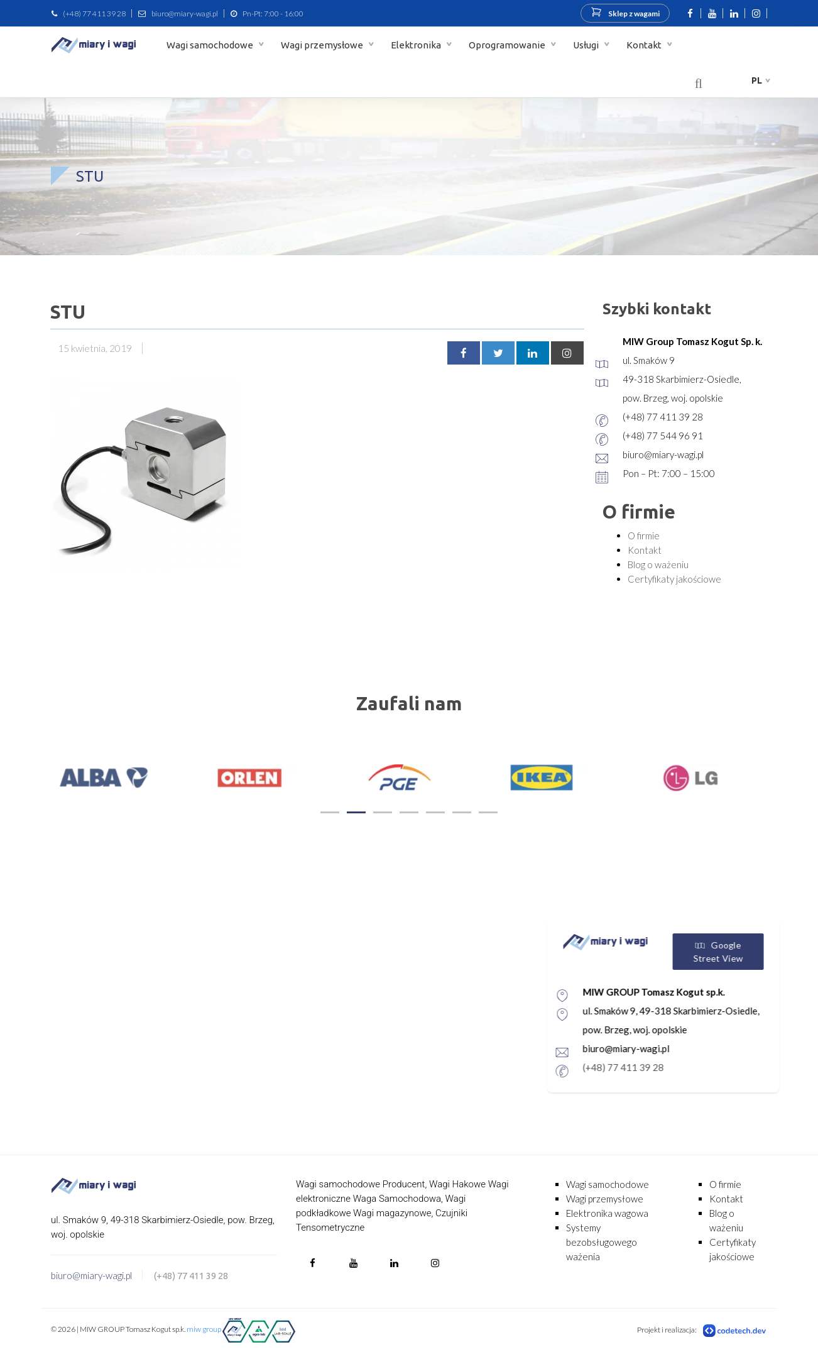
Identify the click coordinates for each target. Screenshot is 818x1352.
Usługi (587, 45)
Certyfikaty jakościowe (674, 579)
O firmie (644, 535)
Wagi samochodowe (210, 45)
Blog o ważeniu (658, 564)
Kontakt (644, 45)
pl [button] (756, 80)
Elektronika (417, 45)
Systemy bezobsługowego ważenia (601, 1242)
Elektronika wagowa (607, 1213)
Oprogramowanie (508, 45)
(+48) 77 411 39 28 (94, 13)
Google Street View (772, 952)
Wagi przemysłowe (323, 45)
